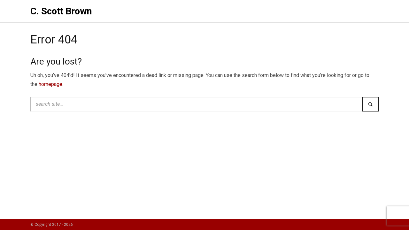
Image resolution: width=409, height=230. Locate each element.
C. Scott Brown (61, 11)
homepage (50, 84)
